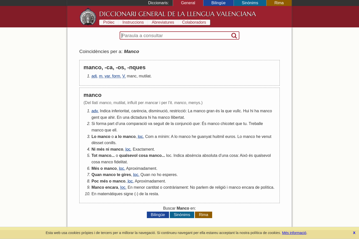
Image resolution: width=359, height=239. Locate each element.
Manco (97, 187)
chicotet (227, 123)
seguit (158, 123)
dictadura (139, 117)
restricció (178, 111)
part (110, 123)
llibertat (177, 117)
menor (139, 187)
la (222, 111)
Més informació (294, 233)
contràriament (175, 187)
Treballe (256, 123)
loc (168, 155)
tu (245, 123)
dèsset (97, 143)
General (188, 3)
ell (114, 130)
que (228, 111)
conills (109, 143)
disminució (158, 111)
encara (111, 187)
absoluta (209, 155)
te (118, 175)
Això (244, 155)
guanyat (204, 136)
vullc (237, 111)
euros (230, 136)
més (100, 149)
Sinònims (250, 3)
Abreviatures (163, 22)
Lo (93, 136)
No (192, 187)
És (204, 123)
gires (126, 175)
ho (159, 175)
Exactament (143, 149)
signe (128, 194)
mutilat (145, 76)
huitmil (218, 136)
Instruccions (133, 22)
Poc (95, 181)
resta (153, 194)
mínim (163, 136)
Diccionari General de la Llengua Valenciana (177, 14)
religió (220, 187)
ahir (111, 117)
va (150, 123)
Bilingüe (218, 3)
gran (210, 111)
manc (132, 76)
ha (257, 111)
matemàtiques (110, 194)
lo (120, 136)
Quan (96, 175)
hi (251, 111)
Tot (94, 155)
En (119, 117)
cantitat (152, 187)
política (267, 187)
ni (107, 149)
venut (266, 136)
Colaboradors (194, 22)
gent (95, 117)
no (153, 175)
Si (93, 123)
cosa (143, 155)
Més (95, 168)
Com (149, 136)
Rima (279, 3)
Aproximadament (141, 168)
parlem (202, 187)
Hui (246, 111)
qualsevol (128, 155)
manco (199, 111)
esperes (170, 175)
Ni (93, 149)
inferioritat (120, 111)
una (126, 117)
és (218, 111)
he (194, 136)
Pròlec (108, 22)
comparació (136, 123)
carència (138, 111)
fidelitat (120, 162)
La (190, 111)
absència (193, 155)
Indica (105, 111)
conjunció (183, 123)
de (167, 123)
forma (101, 123)
